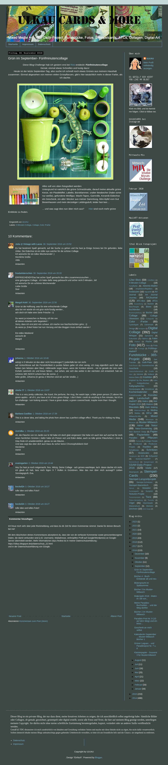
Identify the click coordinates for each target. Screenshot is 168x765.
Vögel (131, 503)
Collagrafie (150, 319)
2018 (135, 542)
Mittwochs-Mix (135, 416)
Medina (154, 410)
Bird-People (134, 307)
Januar (138, 689)
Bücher (149, 312)
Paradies (133, 438)
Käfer (155, 380)
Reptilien (147, 447)
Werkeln (149, 506)
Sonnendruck (134, 462)
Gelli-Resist (133, 365)
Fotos (148, 345)
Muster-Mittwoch (148, 422)
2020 (135, 534)
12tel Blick (135, 279)
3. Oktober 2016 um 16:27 (37, 486)
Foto (132, 345)
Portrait (138, 441)
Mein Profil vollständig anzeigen (148, 65)
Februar (139, 685)
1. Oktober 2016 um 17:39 (45, 413)
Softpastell (153, 456)
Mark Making (151, 407)
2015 (135, 694)
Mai (137, 672)
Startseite (13, 44)
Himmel (140, 374)
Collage (35, 225)
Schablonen (134, 450)
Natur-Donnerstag (143, 428)
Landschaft (143, 398)
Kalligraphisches (136, 386)
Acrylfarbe (133, 286)
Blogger (98, 757)
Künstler (153, 395)
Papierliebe (143, 434)
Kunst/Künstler (135, 395)
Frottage (141, 348)
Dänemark (149, 325)
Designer (141, 328)
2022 (135, 526)
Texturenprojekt (135, 497)
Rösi (72, 64)
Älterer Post (116, 616)
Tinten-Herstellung (136, 500)
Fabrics (145, 339)
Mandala (134, 407)
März (137, 680)
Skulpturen (133, 456)
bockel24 (19, 486)
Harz (131, 374)
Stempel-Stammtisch (138, 485)
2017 (135, 546)
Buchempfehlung (135, 313)
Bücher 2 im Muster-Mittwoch (143, 613)
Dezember (140, 554)
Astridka (19, 431)
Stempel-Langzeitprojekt (142, 479)
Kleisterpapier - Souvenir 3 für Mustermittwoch (145, 653)
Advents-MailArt (150, 286)
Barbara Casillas (23, 413)
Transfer (151, 500)
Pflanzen (153, 437)
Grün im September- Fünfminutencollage (144, 570)
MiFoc (149, 413)
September (140, 566)
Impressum (28, 44)
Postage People (151, 441)
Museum (132, 422)
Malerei (149, 404)
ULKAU (150, 58)
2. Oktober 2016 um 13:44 (40, 463)
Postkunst (138, 444)
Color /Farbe (45, 225)
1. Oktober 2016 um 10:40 (36, 358)
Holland (151, 374)
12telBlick (151, 280)
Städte (148, 468)
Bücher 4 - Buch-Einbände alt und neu (145, 577)
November (140, 558)
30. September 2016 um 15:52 (57, 244)
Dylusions (149, 336)
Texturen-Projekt (136, 494)
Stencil (131, 488)
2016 (135, 550)
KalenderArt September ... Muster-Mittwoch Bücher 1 (145, 637)
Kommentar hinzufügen (21, 519)
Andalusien (134, 291)
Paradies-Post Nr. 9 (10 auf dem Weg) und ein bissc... (145, 621)
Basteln (150, 304)
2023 (135, 521)
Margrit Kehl (21, 302)
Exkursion (133, 339)
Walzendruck (134, 506)
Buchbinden (134, 309)
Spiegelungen (149, 462)
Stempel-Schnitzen (144, 482)
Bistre (148, 306)
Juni (137, 668)
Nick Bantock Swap (137, 432)
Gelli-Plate (147, 362)
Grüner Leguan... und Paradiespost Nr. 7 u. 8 (145, 646)
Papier (154, 431)
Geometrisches (147, 365)
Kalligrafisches (143, 383)
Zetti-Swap (146, 509)
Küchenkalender (138, 392)
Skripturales (143, 453)
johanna (19, 358)
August (138, 660)
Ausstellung (138, 304)
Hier (91, 208)
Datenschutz (44, 44)
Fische (149, 341)
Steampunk (134, 472)
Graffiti (151, 371)
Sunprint (149, 491)
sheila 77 (19, 390)
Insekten (147, 377)
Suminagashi (134, 491)
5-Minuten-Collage (23, 225)
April (137, 676)
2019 (135, 538)
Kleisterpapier (135, 389)
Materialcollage (140, 410)
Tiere (148, 497)
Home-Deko (134, 377)
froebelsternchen (23, 273)
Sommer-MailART (143, 459)
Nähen (140, 425)
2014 (135, 698)
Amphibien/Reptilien (144, 289)
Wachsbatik (148, 503)
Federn (137, 342)
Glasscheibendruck (136, 371)
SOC (143, 456)
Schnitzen (152, 449)
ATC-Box (141, 301)
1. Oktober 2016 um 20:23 (37, 431)
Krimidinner (149, 389)
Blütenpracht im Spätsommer (141, 584)
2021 (135, 530)
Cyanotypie (133, 325)
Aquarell (147, 292)
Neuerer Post (15, 616)
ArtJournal (152, 297)
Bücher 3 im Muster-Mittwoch (143, 590)
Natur (154, 425)
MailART (133, 401)
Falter (155, 338)
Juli (136, 664)
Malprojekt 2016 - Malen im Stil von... (145, 597)
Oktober (139, 562)
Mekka (137, 413)
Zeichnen (133, 509)
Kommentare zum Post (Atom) (34, 621)
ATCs (155, 301)
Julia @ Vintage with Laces (28, 244)
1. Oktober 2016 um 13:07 (37, 390)
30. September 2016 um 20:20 (47, 273)
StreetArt (146, 488)
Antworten (20, 264)
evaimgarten (21, 463)
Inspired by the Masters (139, 380)
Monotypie (150, 419)
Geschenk (133, 368)
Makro (145, 401)
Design (132, 329)
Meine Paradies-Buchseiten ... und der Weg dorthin (145, 605)
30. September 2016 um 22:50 (42, 302)
